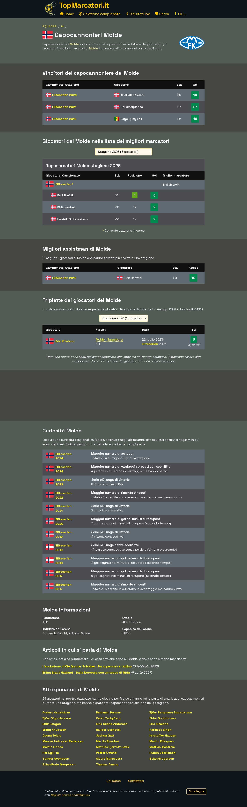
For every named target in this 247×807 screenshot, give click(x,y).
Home (67, 14)
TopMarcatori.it (84, 5)
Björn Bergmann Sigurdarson (170, 712)
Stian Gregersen (161, 758)
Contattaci (136, 781)
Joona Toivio (51, 735)
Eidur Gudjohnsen (162, 718)
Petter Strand (106, 753)
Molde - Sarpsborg (109, 339)
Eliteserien (64, 95)
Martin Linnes (52, 747)
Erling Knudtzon (54, 730)
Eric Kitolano (158, 724)
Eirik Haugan (51, 724)
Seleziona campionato (100, 14)
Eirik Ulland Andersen (112, 724)
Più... (180, 14)
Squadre (49, 26)
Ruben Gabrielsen (162, 753)
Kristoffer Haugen (162, 735)
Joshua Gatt (105, 735)
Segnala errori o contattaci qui (70, 795)
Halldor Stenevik (108, 730)
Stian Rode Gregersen (58, 764)
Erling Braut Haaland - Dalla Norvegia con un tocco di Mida (86, 672)
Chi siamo (114, 781)
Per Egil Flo (50, 753)
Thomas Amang (107, 764)
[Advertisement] (123, 395)
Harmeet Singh (160, 730)
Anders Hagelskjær (56, 712)
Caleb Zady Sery (108, 718)
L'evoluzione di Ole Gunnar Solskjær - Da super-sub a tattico (87, 666)
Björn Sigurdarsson (56, 718)
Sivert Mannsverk (109, 758)
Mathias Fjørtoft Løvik (112, 747)
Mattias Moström (162, 747)
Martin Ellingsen (161, 741)
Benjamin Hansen (108, 712)
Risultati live (138, 14)
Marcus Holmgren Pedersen (62, 741)
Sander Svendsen (55, 758)
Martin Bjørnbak (108, 741)
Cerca (162, 14)
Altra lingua (196, 791)
